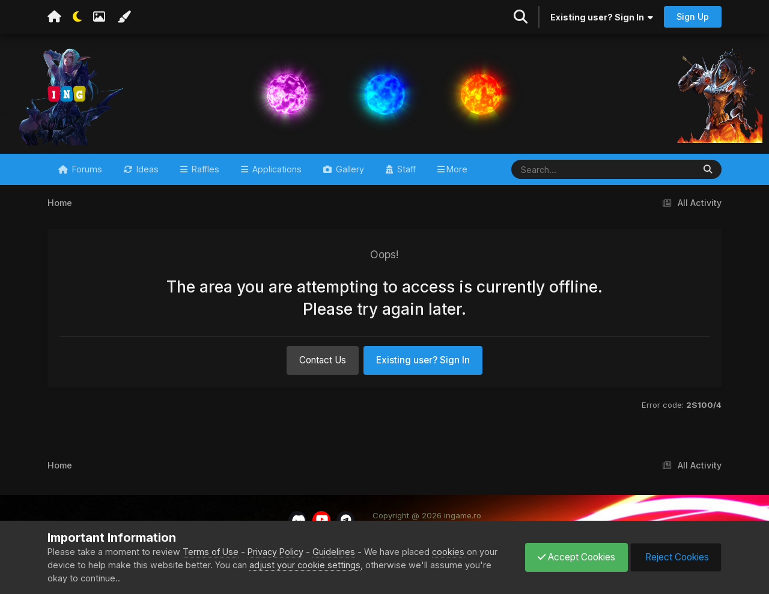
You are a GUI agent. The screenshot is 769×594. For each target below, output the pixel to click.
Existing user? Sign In (601, 17)
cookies (448, 552)
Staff (405, 169)
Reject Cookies (676, 557)
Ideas (146, 169)
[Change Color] (124, 17)
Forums (86, 169)
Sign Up (692, 16)
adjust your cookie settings (304, 565)
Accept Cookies (576, 557)
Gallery (348, 169)
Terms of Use (211, 552)
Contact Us (322, 360)
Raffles (204, 169)
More (456, 169)
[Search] (567, 169)
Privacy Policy (275, 552)
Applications (276, 169)
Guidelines (333, 552)
